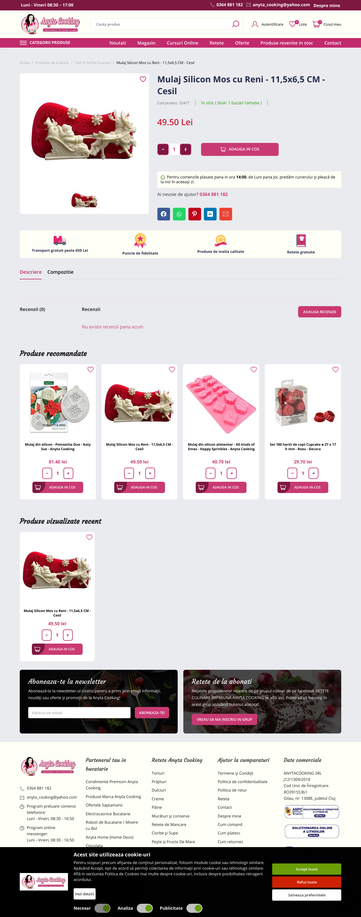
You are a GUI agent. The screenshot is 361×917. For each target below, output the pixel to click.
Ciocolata (94, 845)
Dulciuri (159, 790)
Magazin (146, 43)
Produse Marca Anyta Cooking (113, 796)
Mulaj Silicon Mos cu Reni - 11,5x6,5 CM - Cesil (139, 446)
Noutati (117, 43)
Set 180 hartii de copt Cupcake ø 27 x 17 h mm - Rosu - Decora (303, 446)
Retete (217, 43)
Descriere (31, 272)
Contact (332, 43)
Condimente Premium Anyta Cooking (112, 785)
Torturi (158, 773)
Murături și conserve (171, 816)
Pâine (157, 807)
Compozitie (60, 272)
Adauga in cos (239, 149)
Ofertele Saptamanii (104, 805)
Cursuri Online (182, 43)
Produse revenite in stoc (287, 43)
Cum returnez (230, 842)
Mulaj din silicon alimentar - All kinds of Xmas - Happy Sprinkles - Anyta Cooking (221, 446)
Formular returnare (235, 850)
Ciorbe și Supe (165, 833)
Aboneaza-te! (152, 712)
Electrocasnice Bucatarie (108, 814)
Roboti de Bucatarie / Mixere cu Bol (112, 825)
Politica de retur (232, 790)
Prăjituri (159, 782)
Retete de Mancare (169, 824)
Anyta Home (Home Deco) (109, 837)
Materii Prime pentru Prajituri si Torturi (113, 857)
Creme (158, 799)
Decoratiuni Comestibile (108, 884)
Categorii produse (50, 43)
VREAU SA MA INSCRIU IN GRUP (224, 719)
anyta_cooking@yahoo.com (48, 797)
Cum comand (230, 824)
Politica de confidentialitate (243, 782)
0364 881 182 (214, 194)
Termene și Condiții (235, 773)
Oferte (242, 43)
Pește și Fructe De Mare (173, 842)
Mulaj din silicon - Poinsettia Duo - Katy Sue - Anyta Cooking (58, 446)
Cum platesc (229, 833)
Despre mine (229, 816)
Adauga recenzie (319, 311)
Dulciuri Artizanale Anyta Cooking (108, 872)
